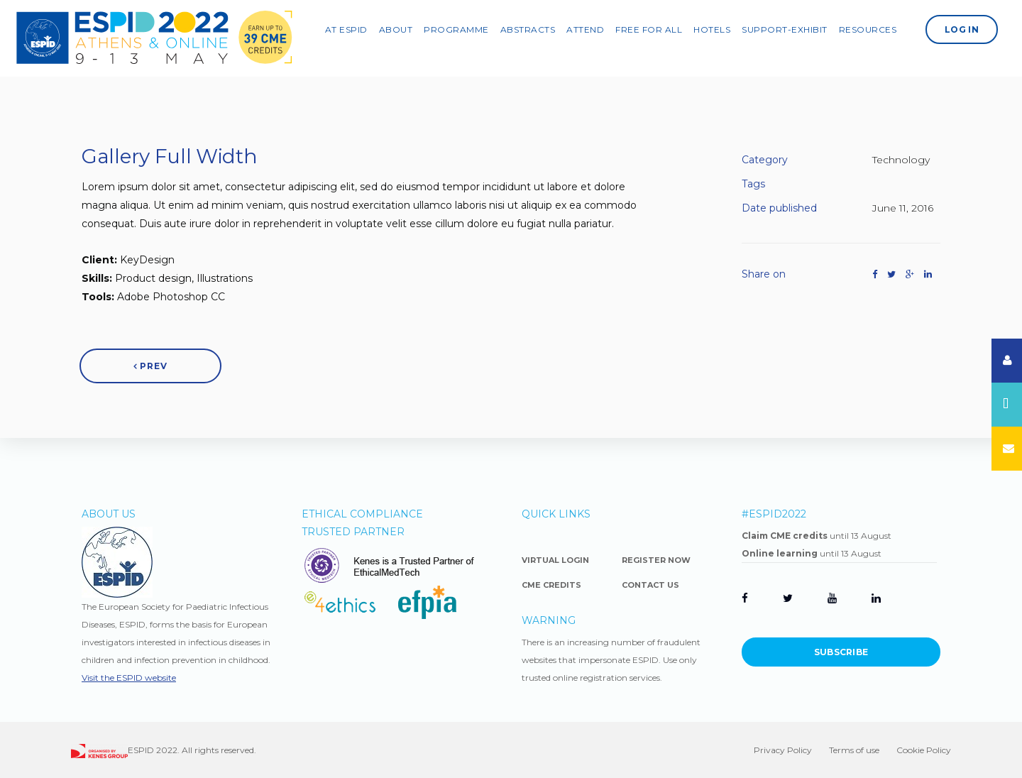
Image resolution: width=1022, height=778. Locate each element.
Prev (150, 366)
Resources (876, 27)
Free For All (656, 27)
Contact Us (650, 585)
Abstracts (536, 27)
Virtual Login (555, 560)
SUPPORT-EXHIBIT (792, 27)
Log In (969, 27)
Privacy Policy (783, 750)
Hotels (719, 27)
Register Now (656, 560)
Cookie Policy (923, 750)
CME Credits (551, 585)
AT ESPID (354, 27)
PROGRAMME (464, 27)
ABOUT (404, 27)
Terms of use (854, 750)
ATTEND (593, 27)
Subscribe (841, 652)
